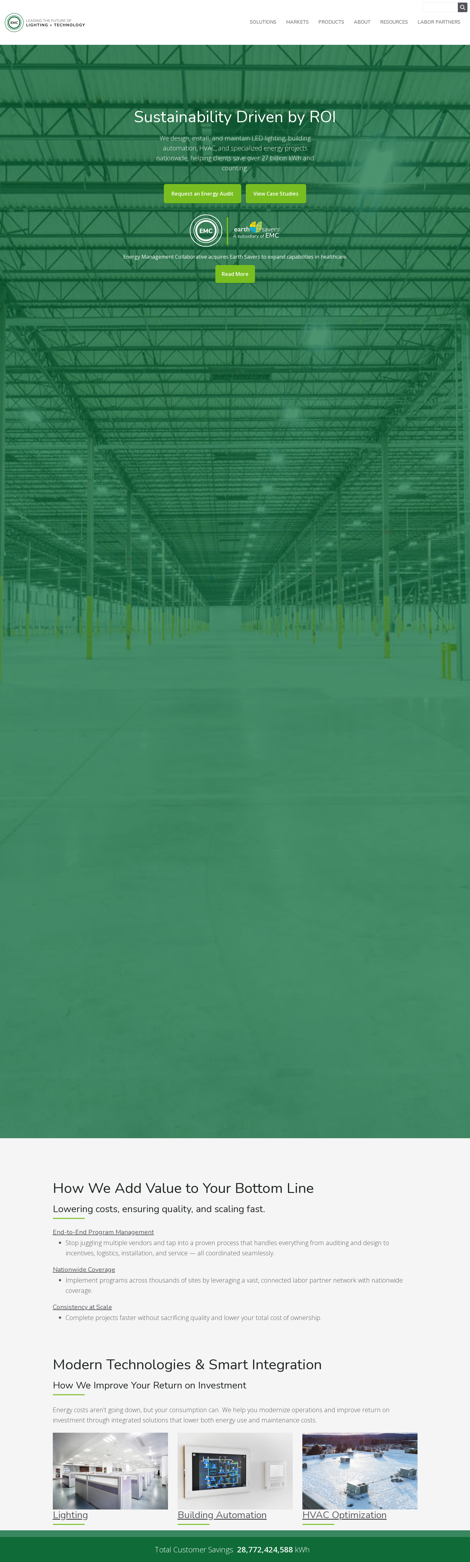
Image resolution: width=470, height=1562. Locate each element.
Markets (297, 22)
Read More (235, 274)
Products (331, 22)
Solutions (263, 22)
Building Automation (222, 1515)
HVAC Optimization (344, 1515)
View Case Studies (276, 193)
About (362, 22)
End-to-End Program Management (103, 1232)
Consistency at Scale (82, 1307)
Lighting (70, 1515)
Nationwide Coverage (84, 1269)
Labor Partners (439, 22)
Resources (394, 22)
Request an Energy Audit (202, 193)
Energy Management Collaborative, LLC (45, 22)
